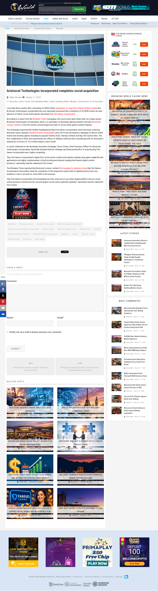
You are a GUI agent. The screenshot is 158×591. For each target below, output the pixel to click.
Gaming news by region (138, 24)
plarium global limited (67, 229)
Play (144, 45)
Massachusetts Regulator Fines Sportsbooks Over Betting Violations (136, 311)
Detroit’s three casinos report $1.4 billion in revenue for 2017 (31, 369)
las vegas (40, 239)
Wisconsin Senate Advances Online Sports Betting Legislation (134, 410)
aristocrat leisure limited (19, 234)
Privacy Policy (107, 577)
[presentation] (23, 340)
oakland (65, 234)
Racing (104, 19)
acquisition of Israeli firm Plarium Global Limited (76, 108)
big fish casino (89, 234)
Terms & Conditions (92, 577)
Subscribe (79, 9)
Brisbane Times (40, 119)
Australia (13, 102)
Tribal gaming (106, 24)
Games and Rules (60, 19)
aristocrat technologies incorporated (24, 229)
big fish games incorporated (70, 224)
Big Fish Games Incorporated (62, 114)
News (46, 19)
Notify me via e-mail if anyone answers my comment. (34, 332)
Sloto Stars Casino (125, 84)
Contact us (77, 577)
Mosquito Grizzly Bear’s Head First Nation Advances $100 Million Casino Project (129, 166)
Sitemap (118, 577)
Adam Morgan (16, 97)
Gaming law (94, 24)
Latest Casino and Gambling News (33, 102)
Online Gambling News (59, 102)
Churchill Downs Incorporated (41, 133)
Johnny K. (23, 448)
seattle (97, 229)
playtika (12, 224)
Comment (12, 281)
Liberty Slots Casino (125, 44)
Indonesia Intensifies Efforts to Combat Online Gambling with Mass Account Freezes (130, 114)
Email (60, 318)
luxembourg (85, 229)
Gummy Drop (14, 239)
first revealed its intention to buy (73, 168)
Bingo (84, 19)
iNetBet (125, 74)
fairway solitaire (26, 224)
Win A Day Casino (125, 64)
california (28, 239)
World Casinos (15, 19)
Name (10, 318)
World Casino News (63, 577)
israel (75, 234)
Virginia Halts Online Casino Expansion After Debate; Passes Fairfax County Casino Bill (136, 325)
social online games (46, 224)
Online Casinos (33, 19)
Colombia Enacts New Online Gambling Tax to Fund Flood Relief (134, 362)
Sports (94, 19)
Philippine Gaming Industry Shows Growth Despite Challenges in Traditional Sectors (60, 24)
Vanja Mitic (24, 415)
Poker (75, 19)
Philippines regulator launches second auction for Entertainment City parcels (80, 369)
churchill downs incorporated (45, 234)
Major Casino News (119, 24)
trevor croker (49, 229)
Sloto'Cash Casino (124, 54)
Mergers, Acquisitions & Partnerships (86, 102)
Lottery (115, 19)
